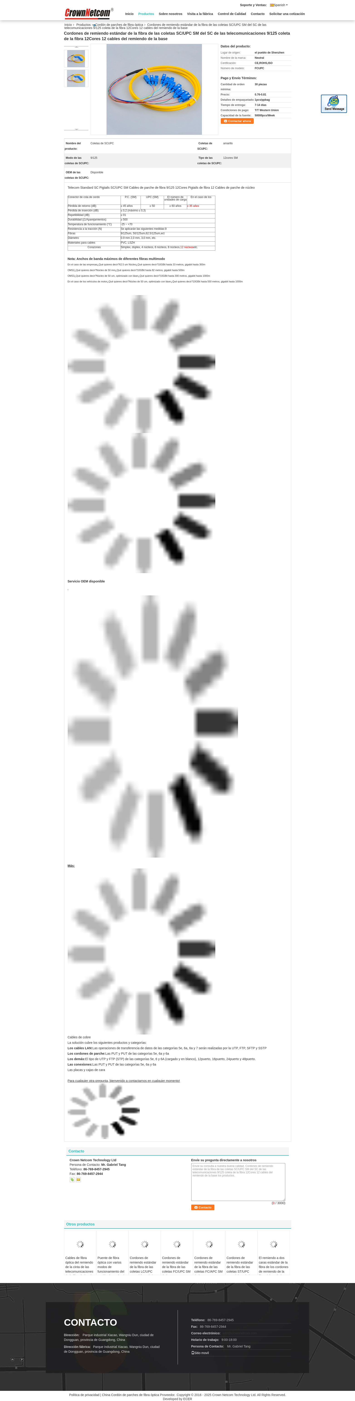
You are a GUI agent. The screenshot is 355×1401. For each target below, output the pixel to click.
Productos (146, 14)
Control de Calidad (232, 14)
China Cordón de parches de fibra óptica (130, 1395)
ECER (187, 1399)
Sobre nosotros (170, 14)
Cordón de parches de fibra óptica (119, 24)
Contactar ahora (239, 121)
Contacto (258, 14)
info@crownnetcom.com (240, 1333)
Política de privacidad (84, 1395)
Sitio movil (200, 1353)
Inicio (129, 14)
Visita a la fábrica (200, 14)
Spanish (281, 5)
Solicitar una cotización (287, 14)
